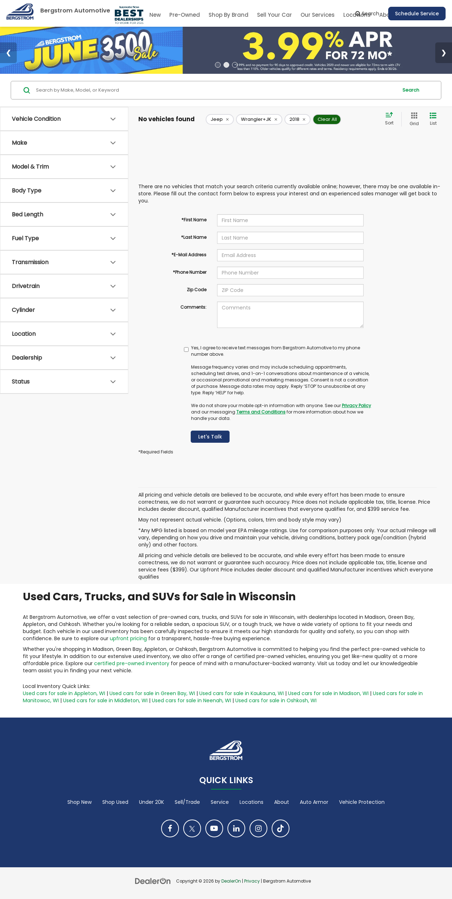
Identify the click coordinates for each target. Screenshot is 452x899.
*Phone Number (189, 272)
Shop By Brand (228, 15)
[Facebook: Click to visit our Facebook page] (170, 828)
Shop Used (115, 802)
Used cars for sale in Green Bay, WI (152, 693)
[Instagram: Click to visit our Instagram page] (258, 828)
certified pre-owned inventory (131, 663)
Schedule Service (417, 13)
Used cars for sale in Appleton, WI (64, 693)
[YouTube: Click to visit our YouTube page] (214, 828)
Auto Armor (314, 802)
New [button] (155, 15)
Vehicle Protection (362, 802)
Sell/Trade (187, 802)
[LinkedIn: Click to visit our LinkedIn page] (236, 828)
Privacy (252, 881)
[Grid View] (412, 119)
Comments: (193, 307)
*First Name (193, 220)
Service (220, 802)
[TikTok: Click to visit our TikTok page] (280, 828)
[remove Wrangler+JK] (259, 119)
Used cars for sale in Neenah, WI (191, 700)
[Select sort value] (391, 119)
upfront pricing (128, 638)
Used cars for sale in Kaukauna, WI (241, 693)
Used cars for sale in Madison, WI (328, 693)
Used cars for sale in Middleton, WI (105, 700)
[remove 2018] (297, 119)
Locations (251, 802)
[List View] (433, 119)
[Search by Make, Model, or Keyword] (215, 90)
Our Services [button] (318, 15)
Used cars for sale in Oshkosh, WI (276, 700)
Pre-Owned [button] (184, 15)
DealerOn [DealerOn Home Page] (231, 881)
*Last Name (193, 237)
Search (410, 90)
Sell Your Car (274, 15)
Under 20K (151, 802)
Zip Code (196, 290)
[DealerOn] (153, 880)
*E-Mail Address (188, 255)
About (281, 802)
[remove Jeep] (220, 119)
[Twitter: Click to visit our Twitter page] (192, 828)
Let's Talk (210, 436)
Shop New (79, 802)
